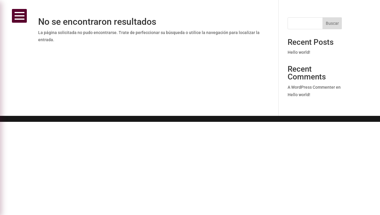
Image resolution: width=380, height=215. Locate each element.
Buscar (332, 23)
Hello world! (299, 52)
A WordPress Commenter (311, 87)
